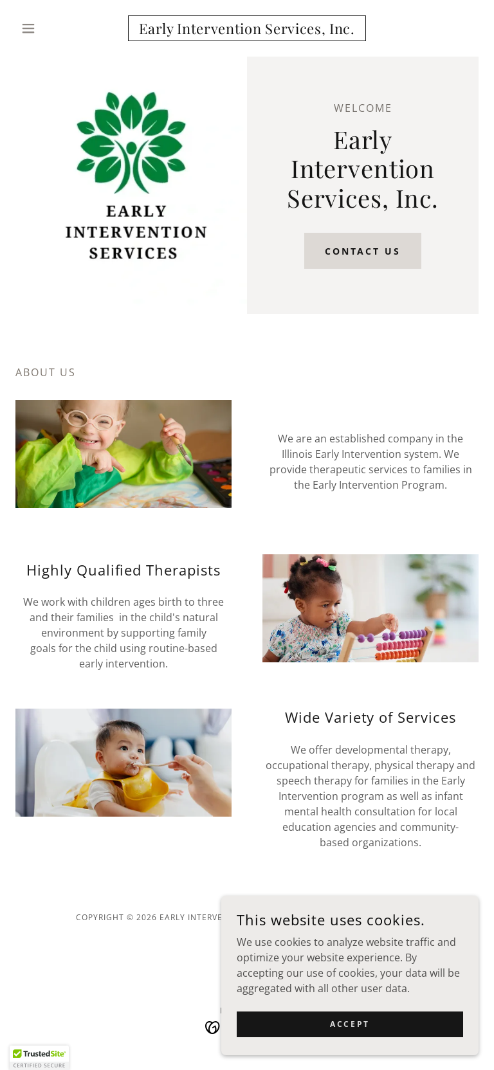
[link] (247, 30)
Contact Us (363, 251)
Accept (349, 1024)
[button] (50, 28)
